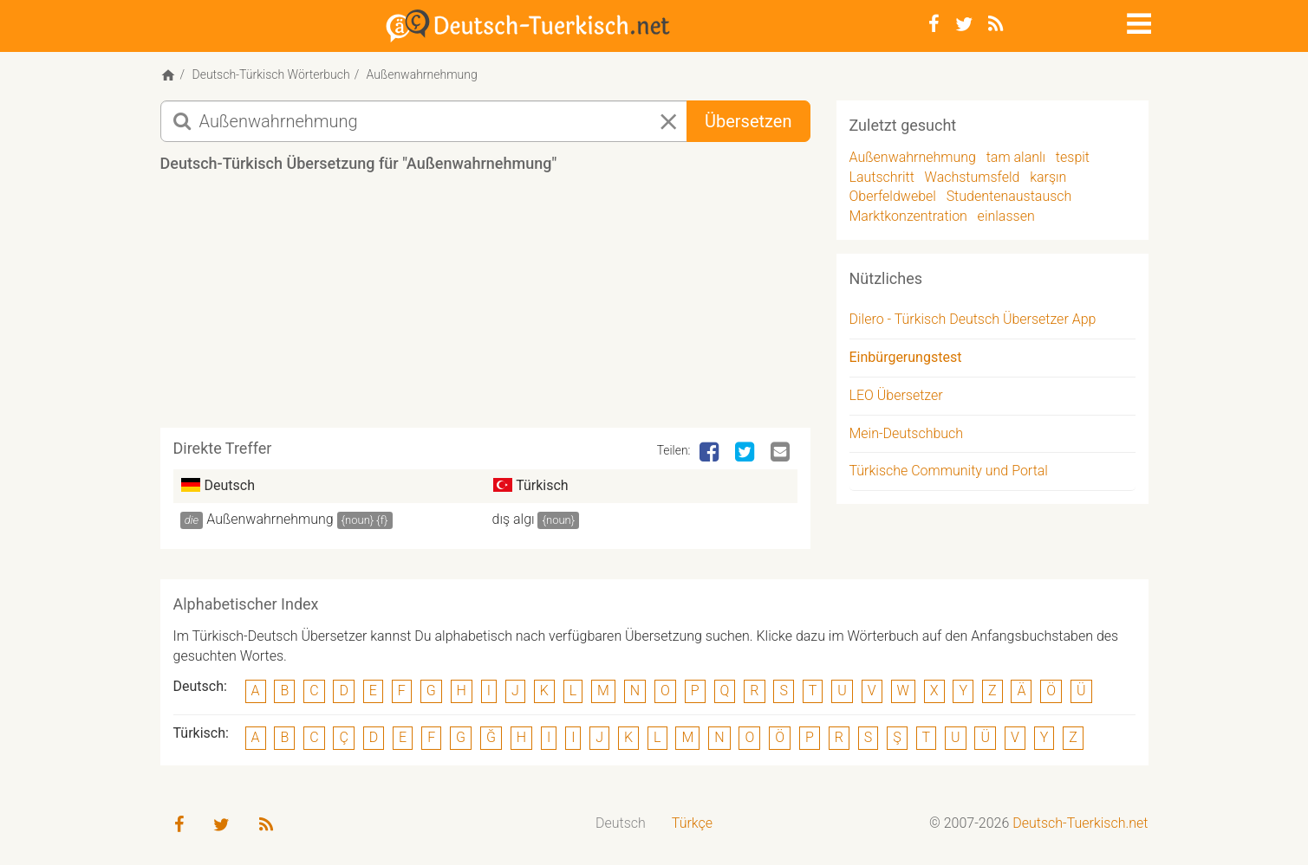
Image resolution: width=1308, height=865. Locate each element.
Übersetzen (748, 121)
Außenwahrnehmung (269, 519)
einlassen (1006, 216)
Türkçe (692, 823)
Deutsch (620, 823)
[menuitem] (620, 823)
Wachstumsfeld (972, 177)
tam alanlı (1016, 157)
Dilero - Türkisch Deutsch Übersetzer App (973, 319)
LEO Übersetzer (896, 395)
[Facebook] (934, 24)
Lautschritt (881, 177)
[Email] (781, 453)
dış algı (513, 519)
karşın (1048, 177)
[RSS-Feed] (995, 24)
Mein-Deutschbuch (906, 433)
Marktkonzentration (908, 216)
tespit (1073, 157)
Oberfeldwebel (892, 196)
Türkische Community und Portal (948, 470)
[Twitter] (963, 24)
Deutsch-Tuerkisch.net (1080, 823)
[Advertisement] (485, 306)
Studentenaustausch (1009, 196)
